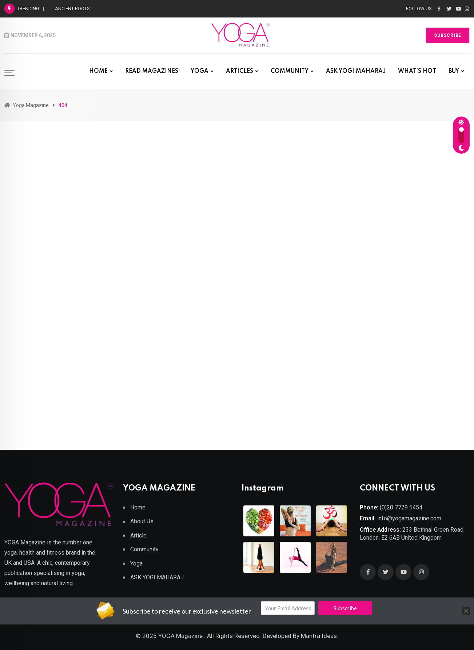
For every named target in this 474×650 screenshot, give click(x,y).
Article (138, 535)
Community (144, 549)
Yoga (136, 563)
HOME (98, 71)
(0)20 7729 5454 (401, 507)
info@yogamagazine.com (409, 518)
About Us (142, 521)
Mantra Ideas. (319, 635)
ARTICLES (239, 71)
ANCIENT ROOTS (72, 8)
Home (138, 507)
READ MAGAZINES (151, 71)
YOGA (199, 71)
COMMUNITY (289, 71)
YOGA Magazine (180, 635)
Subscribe (447, 35)
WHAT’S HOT (417, 71)
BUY (454, 71)
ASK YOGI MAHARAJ (356, 71)
